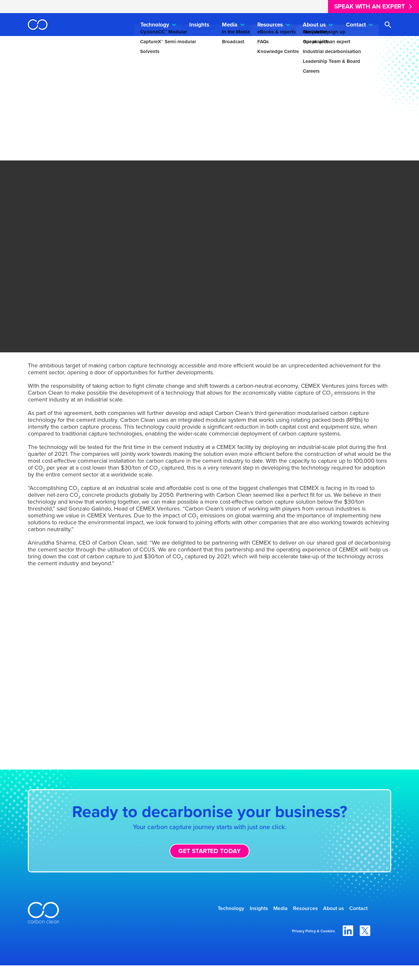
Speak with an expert (369, 6)
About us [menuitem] (314, 25)
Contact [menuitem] (356, 25)
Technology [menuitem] (154, 25)
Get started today (209, 851)
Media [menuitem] (229, 25)
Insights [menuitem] (199, 25)
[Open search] (387, 24)
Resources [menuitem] (270, 25)
